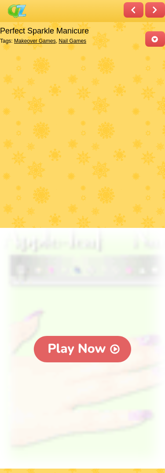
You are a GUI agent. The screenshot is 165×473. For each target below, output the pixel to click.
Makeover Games (35, 41)
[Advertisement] (82, 138)
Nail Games (72, 41)
